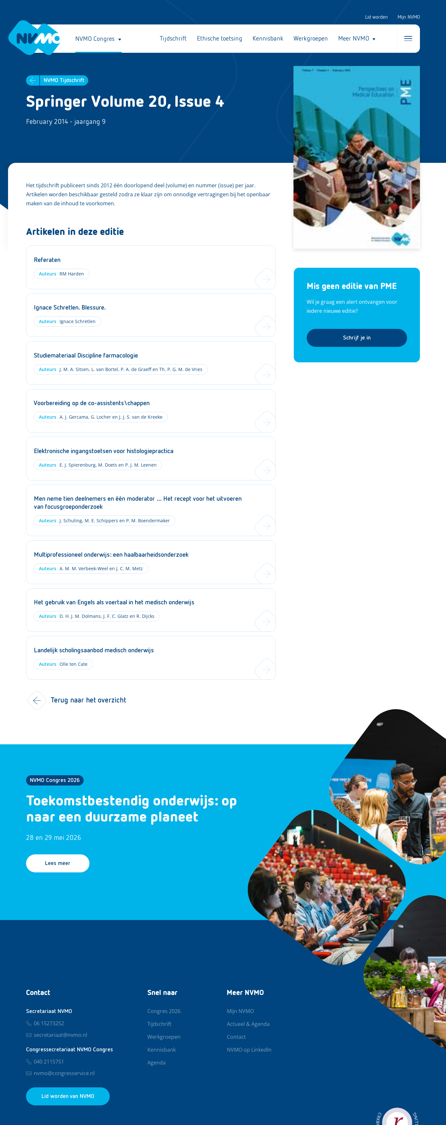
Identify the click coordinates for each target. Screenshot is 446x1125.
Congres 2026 (164, 1011)
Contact (236, 1037)
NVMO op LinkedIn (249, 1050)
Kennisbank (268, 38)
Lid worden (376, 17)
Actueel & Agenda (248, 1024)
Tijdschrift (173, 38)
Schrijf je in (357, 338)
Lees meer (57, 863)
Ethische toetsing (219, 38)
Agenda (156, 1062)
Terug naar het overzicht (76, 700)
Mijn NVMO (408, 17)
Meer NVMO (353, 38)
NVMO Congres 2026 (55, 780)
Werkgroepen (310, 38)
